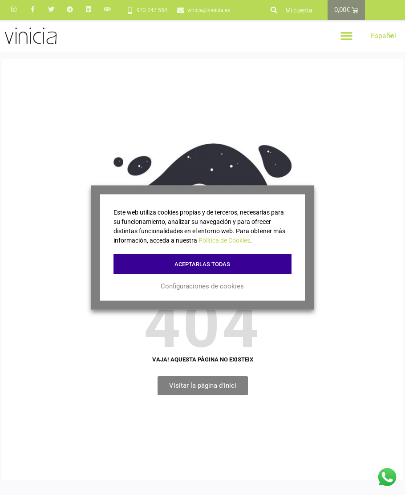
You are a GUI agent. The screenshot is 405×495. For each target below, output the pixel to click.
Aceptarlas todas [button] (203, 264)
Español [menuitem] (383, 36)
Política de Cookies (224, 240)
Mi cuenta (298, 10)
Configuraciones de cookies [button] (202, 286)
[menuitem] (382, 36)
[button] (273, 10)
